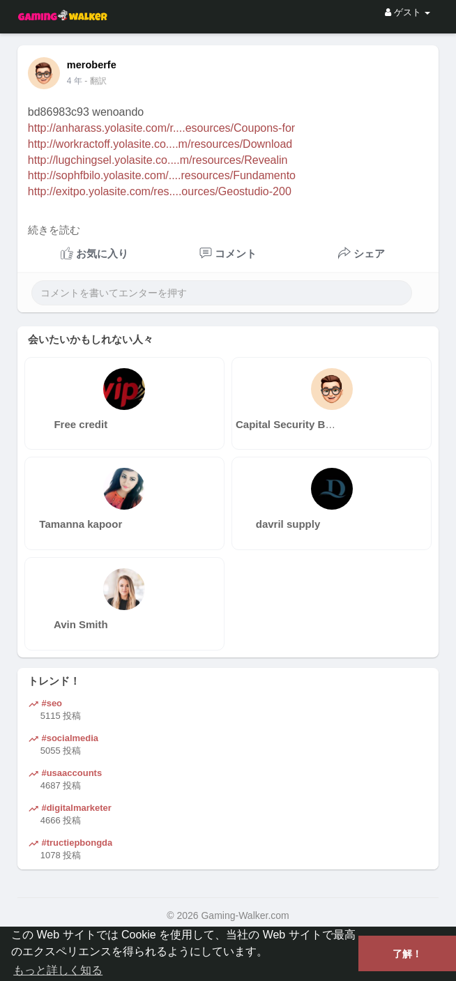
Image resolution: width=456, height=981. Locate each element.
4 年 (74, 81)
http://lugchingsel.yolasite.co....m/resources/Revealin (158, 160)
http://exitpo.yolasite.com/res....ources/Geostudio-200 (159, 191)
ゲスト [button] (407, 12)
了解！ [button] (407, 953)
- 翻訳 (95, 81)
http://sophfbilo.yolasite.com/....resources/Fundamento (162, 175)
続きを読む (54, 230)
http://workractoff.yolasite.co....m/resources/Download (160, 144)
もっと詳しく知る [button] (57, 970)
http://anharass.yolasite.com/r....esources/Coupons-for (161, 128)
